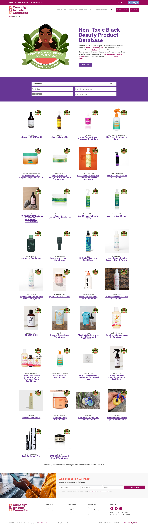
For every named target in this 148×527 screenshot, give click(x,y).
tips (88, 514)
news (47, 514)
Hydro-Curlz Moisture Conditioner (117, 176)
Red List (94, 50)
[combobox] (52, 89)
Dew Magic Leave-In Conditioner (59, 259)
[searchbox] (52, 89)
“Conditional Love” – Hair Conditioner (116, 297)
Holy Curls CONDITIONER (31, 137)
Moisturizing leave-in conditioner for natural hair (88, 377)
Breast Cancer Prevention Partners (47, 523)
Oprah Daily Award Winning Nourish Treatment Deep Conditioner (31, 378)
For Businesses (99, 10)
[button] (108, 10)
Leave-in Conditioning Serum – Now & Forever (117, 259)
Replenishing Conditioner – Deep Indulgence (31, 297)
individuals (72, 510)
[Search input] (70, 84)
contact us (49, 512)
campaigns (72, 508)
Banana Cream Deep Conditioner (59, 336)
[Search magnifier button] (114, 83)
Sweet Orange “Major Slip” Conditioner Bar (117, 418)
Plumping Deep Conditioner (60, 418)
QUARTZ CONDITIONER (59, 296)
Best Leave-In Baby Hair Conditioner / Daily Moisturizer (88, 177)
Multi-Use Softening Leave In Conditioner (88, 297)
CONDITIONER (31, 335)
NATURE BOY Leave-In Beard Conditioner (59, 457)
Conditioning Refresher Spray (88, 217)
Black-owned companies (95, 48)
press (70, 514)
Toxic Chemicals (67, 10)
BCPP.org (136, 523)
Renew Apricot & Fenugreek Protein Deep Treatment (60, 177)
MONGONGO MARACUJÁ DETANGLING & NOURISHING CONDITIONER (31, 219)
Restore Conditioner (31, 417)
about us (48, 508)
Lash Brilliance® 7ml (31, 456)
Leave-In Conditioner (117, 216)
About (56, 10)
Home (11, 17)
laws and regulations (93, 512)
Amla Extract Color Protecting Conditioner (88, 138)
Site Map (130, 523)
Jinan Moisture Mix (59, 137)
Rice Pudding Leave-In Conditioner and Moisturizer (88, 337)
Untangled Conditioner (31, 258)
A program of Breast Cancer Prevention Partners (25, 3)
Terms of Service (104, 491)
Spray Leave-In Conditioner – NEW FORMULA (117, 377)
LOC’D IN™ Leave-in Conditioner (88, 259)
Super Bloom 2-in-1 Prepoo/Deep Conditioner (31, 176)
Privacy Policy (93, 491)
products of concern (93, 510)
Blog (89, 10)
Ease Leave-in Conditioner (59, 376)
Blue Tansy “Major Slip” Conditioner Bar (88, 418)
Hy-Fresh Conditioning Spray (116, 138)
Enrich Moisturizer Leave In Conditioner (117, 336)
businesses (72, 512)
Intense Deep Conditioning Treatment (60, 217)
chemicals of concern (94, 508)
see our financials (51, 510)
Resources (80, 10)
